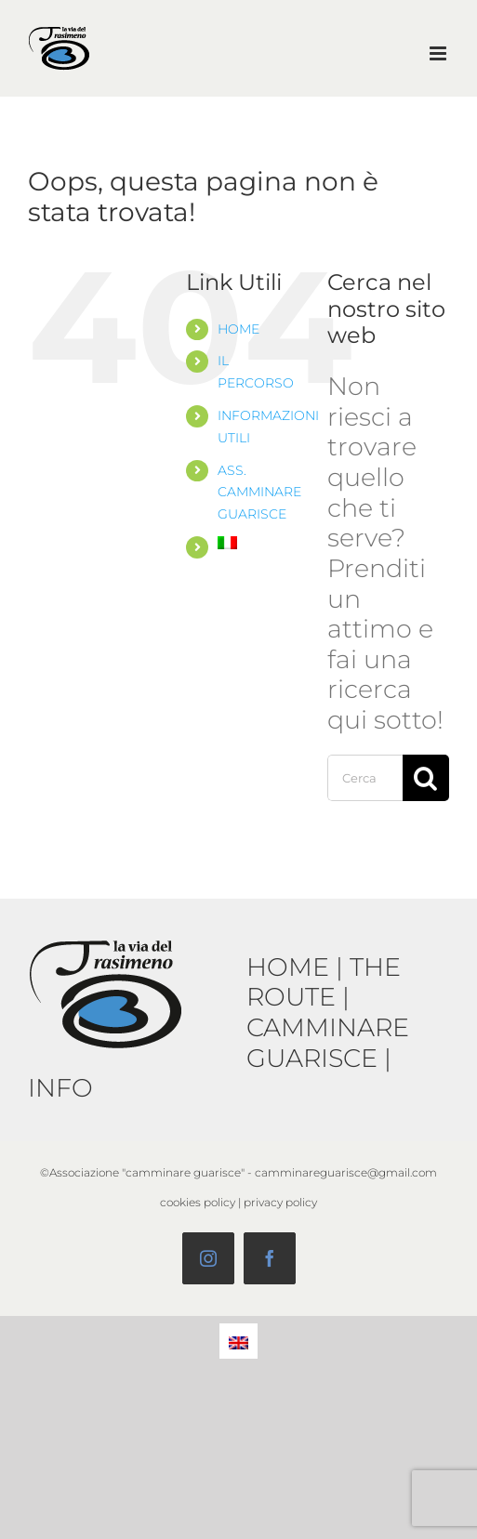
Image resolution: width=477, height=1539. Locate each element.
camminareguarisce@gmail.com (346, 1172)
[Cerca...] (365, 778)
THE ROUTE (323, 982)
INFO (60, 1087)
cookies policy (197, 1202)
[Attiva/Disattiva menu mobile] (439, 53)
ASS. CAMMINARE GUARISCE (259, 492)
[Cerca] (426, 778)
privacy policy (280, 1202)
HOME (238, 329)
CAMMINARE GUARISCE (327, 1042)
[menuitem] (258, 542)
